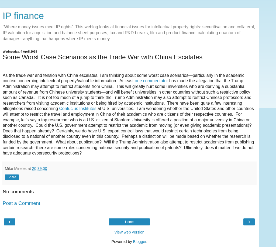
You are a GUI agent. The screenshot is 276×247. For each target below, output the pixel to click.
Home (129, 222)
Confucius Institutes (77, 108)
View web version (129, 232)
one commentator (152, 80)
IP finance (23, 16)
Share (12, 177)
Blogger (139, 241)
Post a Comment (21, 203)
